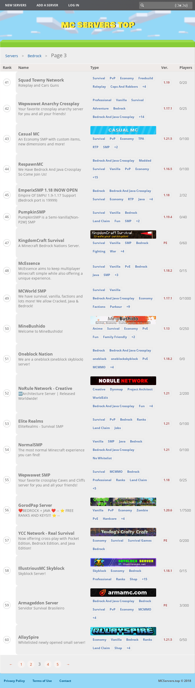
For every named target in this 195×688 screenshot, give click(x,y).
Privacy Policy (14, 681)
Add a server (47, 5)
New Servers (15, 5)
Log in (73, 5)
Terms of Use (42, 681)
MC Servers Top (97, 25)
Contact (65, 681)
